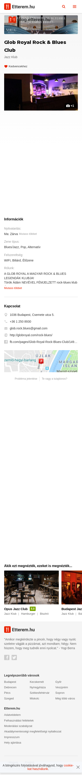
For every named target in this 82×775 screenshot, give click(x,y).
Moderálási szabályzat (18, 726)
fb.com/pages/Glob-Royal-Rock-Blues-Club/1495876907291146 (44, 342)
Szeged (9, 698)
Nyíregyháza (38, 687)
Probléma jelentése (26, 378)
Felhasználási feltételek (19, 720)
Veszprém (61, 687)
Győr (58, 681)
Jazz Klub (10, 57)
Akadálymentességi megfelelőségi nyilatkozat (32, 731)
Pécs (7, 692)
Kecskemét (37, 681)
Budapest (10, 681)
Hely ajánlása (12, 742)
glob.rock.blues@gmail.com (28, 328)
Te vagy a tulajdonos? (54, 378)
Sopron (60, 692)
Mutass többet (28, 233)
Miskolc (34, 698)
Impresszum (12, 737)
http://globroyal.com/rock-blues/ (31, 335)
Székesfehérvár (39, 692)
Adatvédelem (12, 714)
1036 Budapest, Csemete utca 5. (32, 315)
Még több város (65, 698)
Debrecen (10, 687)
